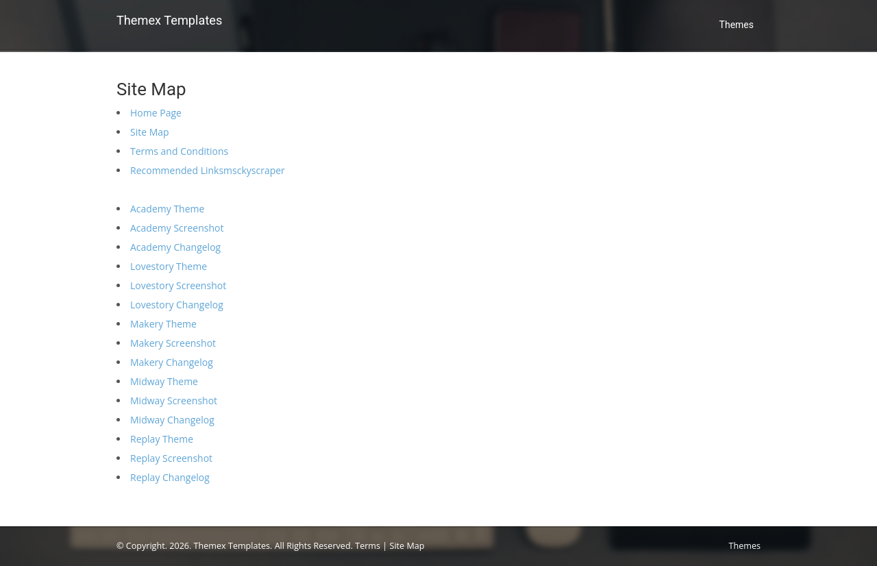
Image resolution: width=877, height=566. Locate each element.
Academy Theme (167, 208)
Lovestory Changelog (176, 304)
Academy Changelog (175, 247)
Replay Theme (161, 438)
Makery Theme (163, 323)
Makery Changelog (171, 362)
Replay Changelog (170, 477)
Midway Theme (164, 381)
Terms (367, 546)
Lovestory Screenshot (178, 285)
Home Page (156, 112)
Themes (736, 24)
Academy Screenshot (176, 227)
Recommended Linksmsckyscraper (207, 170)
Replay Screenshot (171, 458)
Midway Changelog (172, 419)
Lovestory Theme (168, 266)
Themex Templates (169, 20)
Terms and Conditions (179, 151)
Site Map (149, 131)
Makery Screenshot (173, 342)
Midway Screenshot (173, 400)
